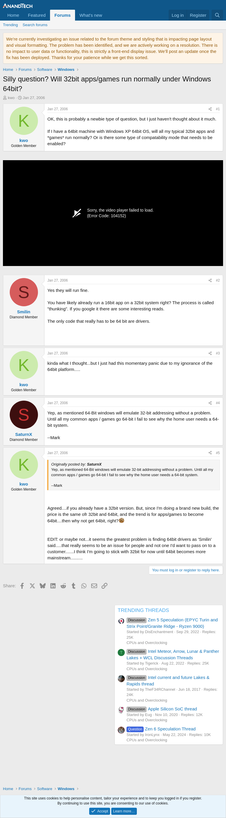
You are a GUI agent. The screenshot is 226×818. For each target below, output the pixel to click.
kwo (11, 98)
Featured (37, 15)
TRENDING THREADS (143, 610)
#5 (218, 453)
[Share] (210, 109)
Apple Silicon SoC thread (162, 708)
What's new (90, 15)
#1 (218, 109)
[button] (107, 15)
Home (13, 15)
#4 (218, 403)
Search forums (35, 25)
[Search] (217, 15)
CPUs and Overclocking (147, 642)
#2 (218, 280)
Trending (10, 25)
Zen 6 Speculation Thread (161, 728)
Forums (62, 15)
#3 (218, 353)
